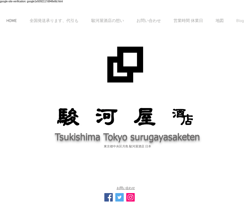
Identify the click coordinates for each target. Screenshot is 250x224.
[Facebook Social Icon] (108, 197)
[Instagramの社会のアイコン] (130, 197)
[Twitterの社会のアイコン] (119, 197)
